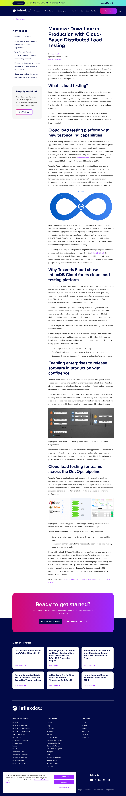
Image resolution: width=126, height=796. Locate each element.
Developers (62, 11)
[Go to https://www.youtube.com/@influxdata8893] (92, 780)
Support (50, 731)
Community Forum (53, 746)
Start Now (108, 11)
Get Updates (24, 112)
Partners (84, 728)
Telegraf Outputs (52, 763)
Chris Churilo (55, 54)
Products (37, 11)
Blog (48, 726)
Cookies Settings (64, 787)
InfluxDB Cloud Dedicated (21, 731)
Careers (84, 726)
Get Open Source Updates (50, 621)
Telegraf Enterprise (18, 734)
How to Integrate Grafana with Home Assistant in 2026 (96, 677)
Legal (80, 789)
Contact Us (85, 11)
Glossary (50, 766)
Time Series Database (20, 755)
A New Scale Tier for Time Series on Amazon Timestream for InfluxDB (61, 677)
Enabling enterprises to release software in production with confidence (27, 66)
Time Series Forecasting (20, 757)
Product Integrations (54, 757)
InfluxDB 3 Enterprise (19, 726)
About (84, 723)
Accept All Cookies (64, 777)
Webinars (50, 734)
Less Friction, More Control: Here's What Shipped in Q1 (28, 652)
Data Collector (17, 743)
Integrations (16, 737)
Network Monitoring (19, 763)
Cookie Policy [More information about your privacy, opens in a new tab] (39, 780)
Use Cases (49, 11)
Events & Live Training (54, 740)
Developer (57, 59)
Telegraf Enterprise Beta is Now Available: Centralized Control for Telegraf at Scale (28, 677)
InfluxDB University (53, 743)
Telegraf (50, 752)
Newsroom (85, 731)
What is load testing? (22, 36)
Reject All (64, 782)
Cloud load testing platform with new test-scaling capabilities (25, 44)
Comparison (109, 789)
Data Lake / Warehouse (20, 740)
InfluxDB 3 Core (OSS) (54, 749)
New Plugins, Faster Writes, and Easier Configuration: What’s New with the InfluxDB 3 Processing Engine (62, 655)
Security (87, 789)
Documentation (52, 737)
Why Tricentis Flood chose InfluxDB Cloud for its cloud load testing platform (25, 55)
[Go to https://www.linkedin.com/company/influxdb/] (99, 780)
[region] (39, 782)
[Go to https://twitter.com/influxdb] (95, 780)
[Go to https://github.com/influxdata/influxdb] (104, 780)
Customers (50, 728)
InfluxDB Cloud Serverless (21, 728)
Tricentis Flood (83, 157)
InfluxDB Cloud (97, 253)
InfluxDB (15, 723)
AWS (48, 755)
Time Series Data (18, 752)
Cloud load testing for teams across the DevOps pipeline (26, 76)
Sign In (93, 11)
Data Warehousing (18, 760)
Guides (49, 723)
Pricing (74, 11)
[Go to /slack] (109, 780)
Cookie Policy (98, 789)
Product (51, 59)
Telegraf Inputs (52, 760)
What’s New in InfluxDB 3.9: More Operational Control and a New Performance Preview (97, 654)
